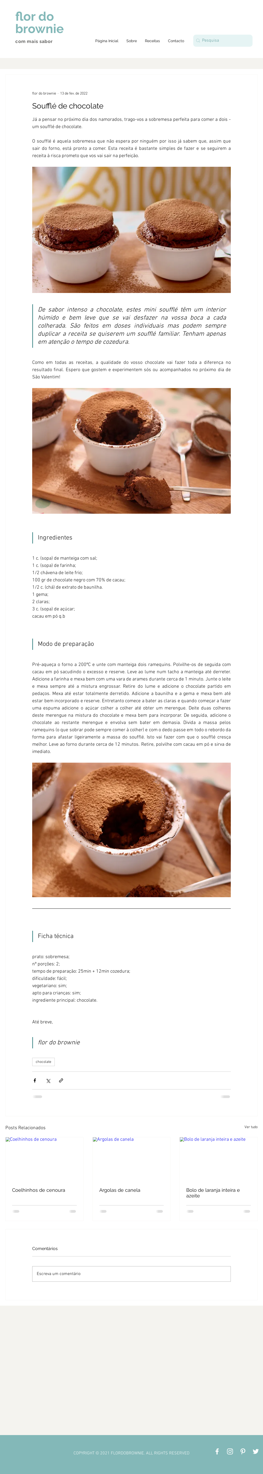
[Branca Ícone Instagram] (230, 1451)
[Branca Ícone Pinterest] (243, 1451)
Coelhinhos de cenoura (38, 1190)
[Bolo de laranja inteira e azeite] (218, 1159)
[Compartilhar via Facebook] (34, 1080)
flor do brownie (39, 22)
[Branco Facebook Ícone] (217, 1451)
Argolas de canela (119, 1190)
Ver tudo (251, 1127)
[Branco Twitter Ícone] (256, 1451)
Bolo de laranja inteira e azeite (213, 1192)
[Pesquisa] (221, 41)
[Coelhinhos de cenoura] (44, 1159)
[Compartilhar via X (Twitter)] (47, 1080)
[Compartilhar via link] (61, 1080)
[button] (152, 41)
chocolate (43, 1062)
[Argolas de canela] (131, 1159)
